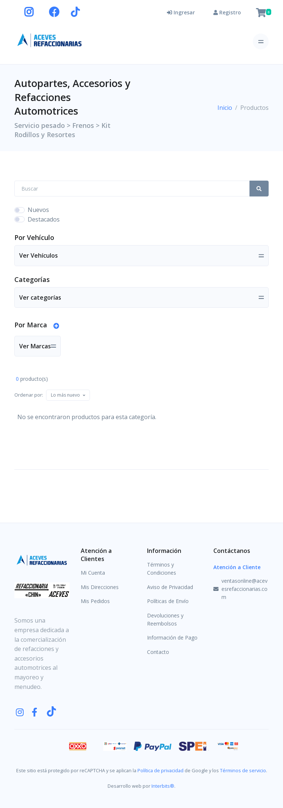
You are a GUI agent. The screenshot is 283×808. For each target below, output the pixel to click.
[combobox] (68, 395)
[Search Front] (132, 188)
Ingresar (181, 12)
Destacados (44, 219)
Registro (227, 12)
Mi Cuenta (93, 572)
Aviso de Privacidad (170, 587)
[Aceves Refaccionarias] (49, 40)
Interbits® (162, 786)
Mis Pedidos (95, 601)
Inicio (224, 108)
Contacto (158, 651)
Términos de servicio (243, 770)
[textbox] (65, 395)
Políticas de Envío (168, 601)
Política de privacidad (160, 770)
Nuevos (38, 210)
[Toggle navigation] (261, 41)
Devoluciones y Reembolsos (165, 619)
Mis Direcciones (100, 587)
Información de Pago (172, 637)
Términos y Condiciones (161, 568)
